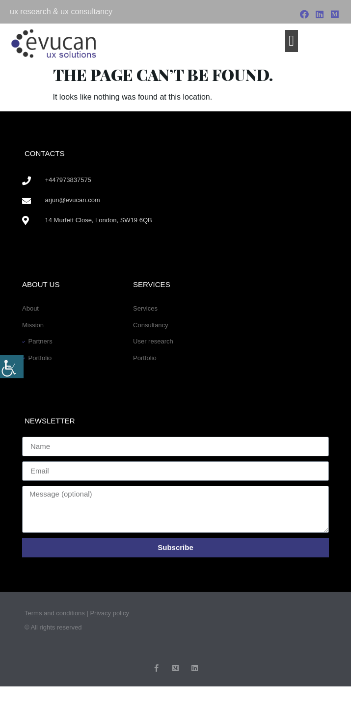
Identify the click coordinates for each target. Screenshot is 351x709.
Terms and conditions (55, 613)
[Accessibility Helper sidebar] (12, 366)
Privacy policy (109, 613)
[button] (291, 41)
